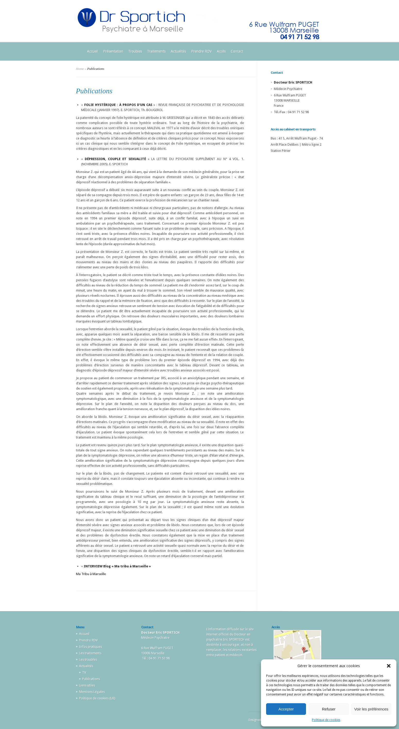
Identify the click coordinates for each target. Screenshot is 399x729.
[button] (388, 665)
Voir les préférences (371, 709)
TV (84, 672)
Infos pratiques (90, 647)
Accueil (92, 51)
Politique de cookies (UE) (97, 698)
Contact (237, 51)
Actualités (178, 51)
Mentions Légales (92, 692)
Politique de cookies (326, 720)
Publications (91, 679)
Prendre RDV (201, 51)
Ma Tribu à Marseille (91, 574)
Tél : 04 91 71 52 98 (156, 658)
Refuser (329, 709)
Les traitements (90, 653)
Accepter (286, 709)
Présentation (113, 51)
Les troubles (88, 659)
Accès (221, 51)
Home (80, 69)
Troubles (135, 51)
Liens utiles (87, 685)
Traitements (156, 51)
